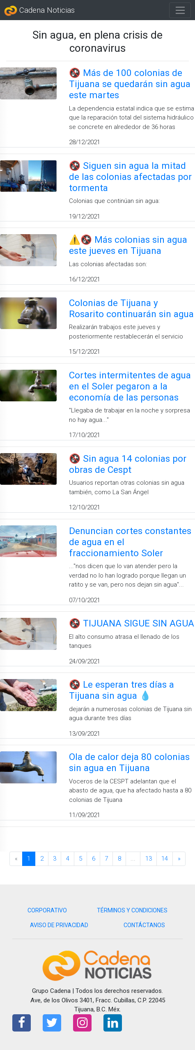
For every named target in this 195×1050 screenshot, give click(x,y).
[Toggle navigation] (180, 10)
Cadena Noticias (39, 10)
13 (148, 858)
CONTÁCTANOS (144, 925)
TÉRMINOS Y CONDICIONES (132, 910)
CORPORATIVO (47, 910)
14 (164, 858)
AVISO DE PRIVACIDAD (59, 925)
